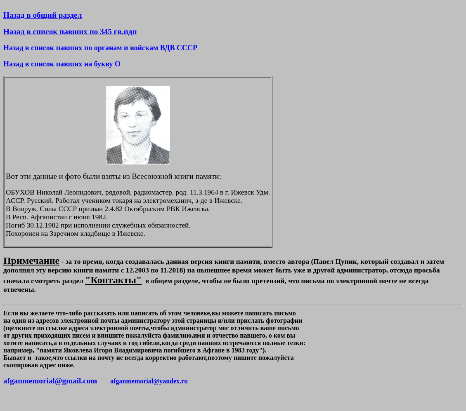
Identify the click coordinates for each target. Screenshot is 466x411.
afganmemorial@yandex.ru (149, 381)
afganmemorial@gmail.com (50, 380)
